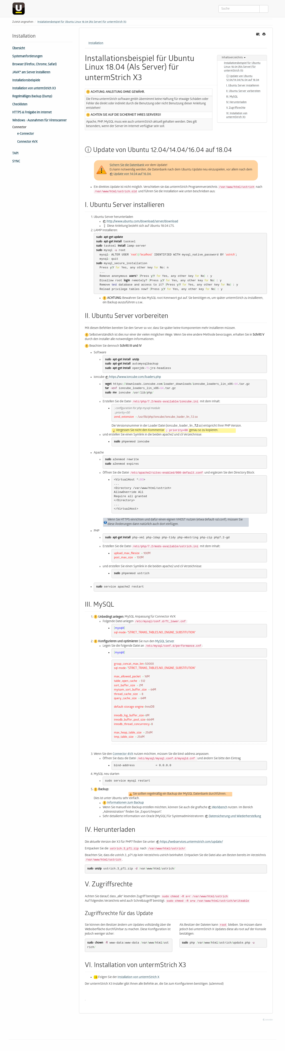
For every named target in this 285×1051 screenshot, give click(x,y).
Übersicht (18, 49)
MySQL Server (164, 642)
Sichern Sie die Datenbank (127, 165)
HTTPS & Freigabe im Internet (32, 113)
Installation (95, 43)
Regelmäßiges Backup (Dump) (32, 97)
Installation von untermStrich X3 (34, 89)
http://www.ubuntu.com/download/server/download (142, 222)
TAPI (15, 154)
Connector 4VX (27, 142)
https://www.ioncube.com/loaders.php (135, 377)
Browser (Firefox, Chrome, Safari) (34, 65)
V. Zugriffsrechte (235, 108)
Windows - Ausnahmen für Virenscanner (39, 121)
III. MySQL (232, 97)
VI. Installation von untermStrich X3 (236, 115)
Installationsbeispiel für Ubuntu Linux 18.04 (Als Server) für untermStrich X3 (81, 22)
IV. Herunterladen (236, 102)
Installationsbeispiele (26, 81)
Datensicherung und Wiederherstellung (235, 816)
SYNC (16, 162)
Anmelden (268, 1020)
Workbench (219, 808)
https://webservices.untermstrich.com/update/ (191, 842)
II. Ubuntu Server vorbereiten (243, 91)
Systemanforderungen (27, 57)
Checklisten (19, 105)
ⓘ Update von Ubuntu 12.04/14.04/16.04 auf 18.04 (242, 78)
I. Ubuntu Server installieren (242, 85)
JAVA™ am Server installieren (31, 73)
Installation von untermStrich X (138, 977)
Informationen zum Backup (125, 803)
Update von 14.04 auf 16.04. (132, 174)
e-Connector (25, 134)
